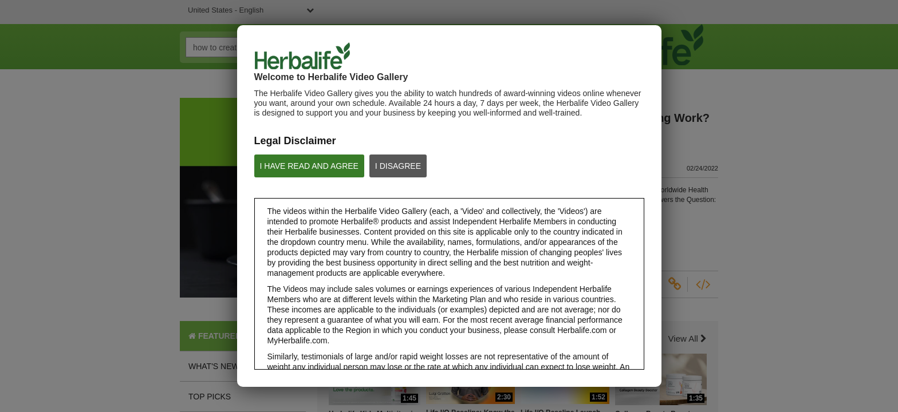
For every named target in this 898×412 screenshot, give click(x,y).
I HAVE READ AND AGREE (309, 166)
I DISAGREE (398, 166)
